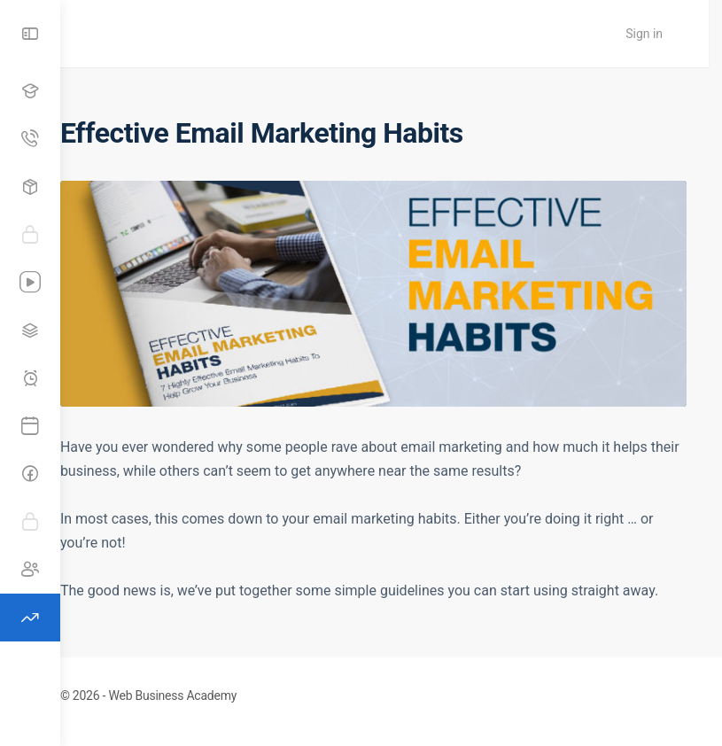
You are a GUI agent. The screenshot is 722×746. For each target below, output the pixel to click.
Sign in (657, 34)
